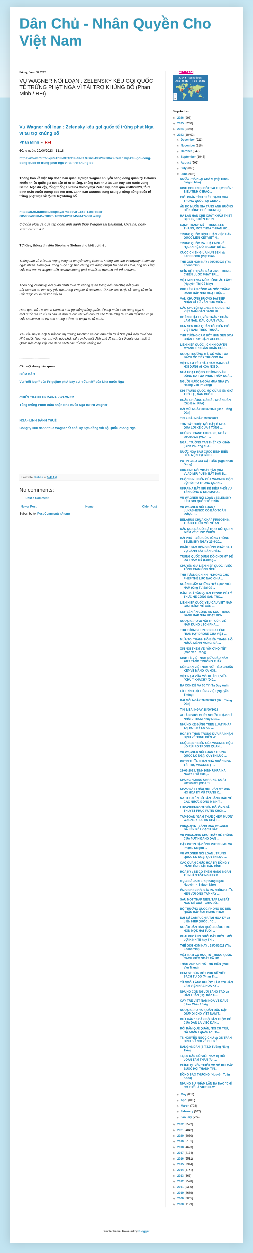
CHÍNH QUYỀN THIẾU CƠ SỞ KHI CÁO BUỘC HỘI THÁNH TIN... (207, 1067)
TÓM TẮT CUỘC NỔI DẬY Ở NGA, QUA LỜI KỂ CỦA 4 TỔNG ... (203, 425)
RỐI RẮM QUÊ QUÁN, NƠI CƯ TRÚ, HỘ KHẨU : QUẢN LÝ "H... (204, 1030)
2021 (181, 1130)
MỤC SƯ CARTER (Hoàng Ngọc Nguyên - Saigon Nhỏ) (202, 882)
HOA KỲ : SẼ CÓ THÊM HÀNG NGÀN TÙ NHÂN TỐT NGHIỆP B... (205, 873)
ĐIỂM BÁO (27, 374)
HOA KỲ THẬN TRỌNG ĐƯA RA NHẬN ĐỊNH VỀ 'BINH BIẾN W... (206, 735)
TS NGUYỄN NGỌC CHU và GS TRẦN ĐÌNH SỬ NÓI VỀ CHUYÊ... (206, 1039)
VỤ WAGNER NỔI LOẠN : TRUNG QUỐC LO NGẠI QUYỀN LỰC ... (203, 753)
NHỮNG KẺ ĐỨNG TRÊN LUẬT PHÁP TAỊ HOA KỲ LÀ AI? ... (205, 726)
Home (89, 506)
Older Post (149, 506)
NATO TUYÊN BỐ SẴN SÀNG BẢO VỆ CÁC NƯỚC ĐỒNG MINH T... (206, 799)
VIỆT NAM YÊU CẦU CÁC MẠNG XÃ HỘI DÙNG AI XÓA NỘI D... (204, 365)
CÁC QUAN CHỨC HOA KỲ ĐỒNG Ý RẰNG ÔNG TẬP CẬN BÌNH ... (205, 864)
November (188, 145)
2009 (181, 1198)
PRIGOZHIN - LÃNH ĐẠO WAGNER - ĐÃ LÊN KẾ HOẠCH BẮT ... (205, 827)
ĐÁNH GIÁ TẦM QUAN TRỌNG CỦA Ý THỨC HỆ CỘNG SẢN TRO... (206, 595)
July (184, 168)
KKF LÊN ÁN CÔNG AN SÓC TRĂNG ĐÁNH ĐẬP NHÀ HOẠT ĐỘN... (205, 291)
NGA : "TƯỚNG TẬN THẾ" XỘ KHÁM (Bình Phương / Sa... (205, 444)
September (189, 156)
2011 (181, 1187)
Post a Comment (37, 498)
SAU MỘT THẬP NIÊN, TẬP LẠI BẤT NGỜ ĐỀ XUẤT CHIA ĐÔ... (204, 901)
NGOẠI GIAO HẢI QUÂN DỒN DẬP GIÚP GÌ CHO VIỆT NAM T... (203, 1011)
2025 (181, 123)
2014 (181, 1170)
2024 (181, 129)
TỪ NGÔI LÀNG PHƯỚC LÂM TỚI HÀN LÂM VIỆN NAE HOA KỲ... (206, 984)
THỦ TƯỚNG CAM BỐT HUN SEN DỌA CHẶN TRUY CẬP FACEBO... (206, 337)
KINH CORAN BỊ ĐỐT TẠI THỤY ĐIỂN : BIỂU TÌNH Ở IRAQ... (206, 189)
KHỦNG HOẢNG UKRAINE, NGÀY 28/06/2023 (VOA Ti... (203, 781)
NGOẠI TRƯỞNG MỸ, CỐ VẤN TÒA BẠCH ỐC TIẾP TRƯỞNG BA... (204, 355)
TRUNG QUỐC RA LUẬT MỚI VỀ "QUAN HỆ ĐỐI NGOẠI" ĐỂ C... (203, 245)
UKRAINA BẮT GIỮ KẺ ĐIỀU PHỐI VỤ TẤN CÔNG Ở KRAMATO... (206, 490)
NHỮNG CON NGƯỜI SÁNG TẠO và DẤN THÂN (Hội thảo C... (204, 993)
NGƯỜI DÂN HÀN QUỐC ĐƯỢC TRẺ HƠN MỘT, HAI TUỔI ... (205, 928)
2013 (181, 1175)
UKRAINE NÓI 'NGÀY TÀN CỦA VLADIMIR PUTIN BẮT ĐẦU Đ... (203, 472)
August (186, 162)
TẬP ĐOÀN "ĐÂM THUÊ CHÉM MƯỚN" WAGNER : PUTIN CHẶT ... (207, 818)
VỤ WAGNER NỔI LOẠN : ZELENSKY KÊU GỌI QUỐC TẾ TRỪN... (205, 499)
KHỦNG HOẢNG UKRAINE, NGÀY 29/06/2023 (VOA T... (203, 434)
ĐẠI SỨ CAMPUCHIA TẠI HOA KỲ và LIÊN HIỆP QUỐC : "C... (205, 919)
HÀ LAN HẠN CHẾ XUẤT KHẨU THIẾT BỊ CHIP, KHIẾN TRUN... (206, 217)
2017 (181, 1153)
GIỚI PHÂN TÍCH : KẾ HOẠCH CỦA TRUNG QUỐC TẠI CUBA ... (204, 199)
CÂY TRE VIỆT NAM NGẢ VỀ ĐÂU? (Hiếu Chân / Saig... (204, 1002)
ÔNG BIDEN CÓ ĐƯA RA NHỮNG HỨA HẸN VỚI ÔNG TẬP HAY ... (206, 892)
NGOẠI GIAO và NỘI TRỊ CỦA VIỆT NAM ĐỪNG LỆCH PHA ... (204, 622)
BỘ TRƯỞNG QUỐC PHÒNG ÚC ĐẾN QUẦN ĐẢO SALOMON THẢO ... (205, 910)
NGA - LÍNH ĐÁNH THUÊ (38, 420)
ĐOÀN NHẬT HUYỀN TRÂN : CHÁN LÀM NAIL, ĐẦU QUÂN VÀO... (204, 318)
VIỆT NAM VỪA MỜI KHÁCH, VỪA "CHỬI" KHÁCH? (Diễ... (203, 678)
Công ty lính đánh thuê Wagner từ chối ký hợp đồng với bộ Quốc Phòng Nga (77, 428)
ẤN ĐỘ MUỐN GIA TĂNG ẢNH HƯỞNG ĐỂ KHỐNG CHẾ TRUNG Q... (206, 208)
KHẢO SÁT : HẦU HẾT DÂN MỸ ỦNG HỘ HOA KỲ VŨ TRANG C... (205, 790)
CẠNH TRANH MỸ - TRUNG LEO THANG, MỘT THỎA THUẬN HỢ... (205, 226)
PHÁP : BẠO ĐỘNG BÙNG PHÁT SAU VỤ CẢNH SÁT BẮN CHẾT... (206, 549)
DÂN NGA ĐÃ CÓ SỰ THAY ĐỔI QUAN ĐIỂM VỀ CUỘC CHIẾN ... (206, 530)
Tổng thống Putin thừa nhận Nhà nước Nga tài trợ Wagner (63, 405)
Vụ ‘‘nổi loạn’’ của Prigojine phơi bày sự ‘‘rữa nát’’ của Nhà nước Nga (71, 381)
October (187, 151)
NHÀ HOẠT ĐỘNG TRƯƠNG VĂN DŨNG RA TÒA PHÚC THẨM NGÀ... (206, 374)
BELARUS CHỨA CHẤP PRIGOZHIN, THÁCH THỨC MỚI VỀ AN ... (205, 521)
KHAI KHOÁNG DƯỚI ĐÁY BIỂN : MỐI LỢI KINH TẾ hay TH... (206, 938)
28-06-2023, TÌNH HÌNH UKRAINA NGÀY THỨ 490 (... (203, 772)
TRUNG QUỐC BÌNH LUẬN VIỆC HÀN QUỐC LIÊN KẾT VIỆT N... (206, 236)
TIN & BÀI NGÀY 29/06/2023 (199, 418)
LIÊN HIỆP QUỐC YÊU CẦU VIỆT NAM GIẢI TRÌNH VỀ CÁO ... (206, 604)
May (184, 1094)
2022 (181, 1124)
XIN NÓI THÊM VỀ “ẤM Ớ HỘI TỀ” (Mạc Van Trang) (203, 650)
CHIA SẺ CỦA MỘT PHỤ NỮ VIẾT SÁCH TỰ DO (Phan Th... (203, 974)
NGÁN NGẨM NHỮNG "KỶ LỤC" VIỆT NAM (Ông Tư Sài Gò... (206, 585)
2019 (181, 1141)
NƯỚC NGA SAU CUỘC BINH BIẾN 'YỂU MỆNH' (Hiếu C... (204, 453)
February (187, 1111)
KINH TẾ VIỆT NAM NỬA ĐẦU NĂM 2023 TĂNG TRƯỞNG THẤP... (204, 659)
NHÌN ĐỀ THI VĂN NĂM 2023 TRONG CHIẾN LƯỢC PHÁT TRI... (205, 272)
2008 (181, 1204)
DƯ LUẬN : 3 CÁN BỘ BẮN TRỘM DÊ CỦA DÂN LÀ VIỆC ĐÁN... (205, 1021)
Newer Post (28, 506)
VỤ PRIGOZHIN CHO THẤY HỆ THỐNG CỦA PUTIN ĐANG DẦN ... (206, 836)
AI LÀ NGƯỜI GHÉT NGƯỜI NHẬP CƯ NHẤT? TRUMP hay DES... (206, 717)
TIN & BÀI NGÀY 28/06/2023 (199, 709)
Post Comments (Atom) (53, 513)
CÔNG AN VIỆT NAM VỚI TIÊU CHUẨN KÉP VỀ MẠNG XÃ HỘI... (206, 668)
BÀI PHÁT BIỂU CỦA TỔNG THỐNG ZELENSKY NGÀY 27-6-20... (204, 539)
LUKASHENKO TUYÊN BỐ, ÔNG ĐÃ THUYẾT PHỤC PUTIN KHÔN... (205, 809)
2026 (181, 117)
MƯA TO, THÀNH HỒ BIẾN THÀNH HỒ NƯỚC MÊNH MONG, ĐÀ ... (206, 641)
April (184, 1100)
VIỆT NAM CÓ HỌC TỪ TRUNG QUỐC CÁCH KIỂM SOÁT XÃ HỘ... (206, 956)
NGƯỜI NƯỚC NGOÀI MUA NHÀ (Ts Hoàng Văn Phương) (204, 383)
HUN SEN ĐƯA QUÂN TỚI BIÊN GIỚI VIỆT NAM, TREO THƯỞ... (205, 327)
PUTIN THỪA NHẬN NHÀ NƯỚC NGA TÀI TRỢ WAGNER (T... (205, 763)
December (188, 139)
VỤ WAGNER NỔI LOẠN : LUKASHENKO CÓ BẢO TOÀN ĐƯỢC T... (203, 510)
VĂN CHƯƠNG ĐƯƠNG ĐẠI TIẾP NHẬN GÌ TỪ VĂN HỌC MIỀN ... (203, 300)
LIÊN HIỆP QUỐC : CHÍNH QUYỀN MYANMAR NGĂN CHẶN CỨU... (203, 346)
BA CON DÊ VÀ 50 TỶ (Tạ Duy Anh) (204, 685)
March (185, 1105)
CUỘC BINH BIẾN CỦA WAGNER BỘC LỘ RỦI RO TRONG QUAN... (206, 481)
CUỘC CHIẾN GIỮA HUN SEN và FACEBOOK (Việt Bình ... (202, 254)
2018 (181, 1147)
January (187, 1117)
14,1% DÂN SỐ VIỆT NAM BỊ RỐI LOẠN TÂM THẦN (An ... (202, 1057)
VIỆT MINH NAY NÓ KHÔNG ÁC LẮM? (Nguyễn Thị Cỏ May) (206, 281)
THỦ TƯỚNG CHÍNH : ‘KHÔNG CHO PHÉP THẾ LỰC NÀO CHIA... (204, 576)
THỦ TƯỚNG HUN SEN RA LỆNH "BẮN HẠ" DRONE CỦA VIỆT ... (203, 631)
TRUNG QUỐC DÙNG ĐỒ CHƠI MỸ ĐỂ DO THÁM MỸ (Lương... (206, 558)
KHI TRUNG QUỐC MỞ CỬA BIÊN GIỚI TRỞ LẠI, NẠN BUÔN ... (206, 392)
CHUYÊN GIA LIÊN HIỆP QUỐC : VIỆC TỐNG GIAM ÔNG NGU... (206, 567)
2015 (181, 1164)
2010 (181, 1192)
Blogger (143, 1231)
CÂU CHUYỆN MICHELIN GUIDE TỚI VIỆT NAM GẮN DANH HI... (205, 309)
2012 (181, 1181)
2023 (181, 135)
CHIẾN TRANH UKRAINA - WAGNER (46, 397)
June (184, 174)
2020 (181, 1135)
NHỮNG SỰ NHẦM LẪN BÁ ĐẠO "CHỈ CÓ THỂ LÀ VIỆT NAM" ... (206, 1085)
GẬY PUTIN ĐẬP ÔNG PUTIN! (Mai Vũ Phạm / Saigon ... (206, 845)
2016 (181, 1158)
